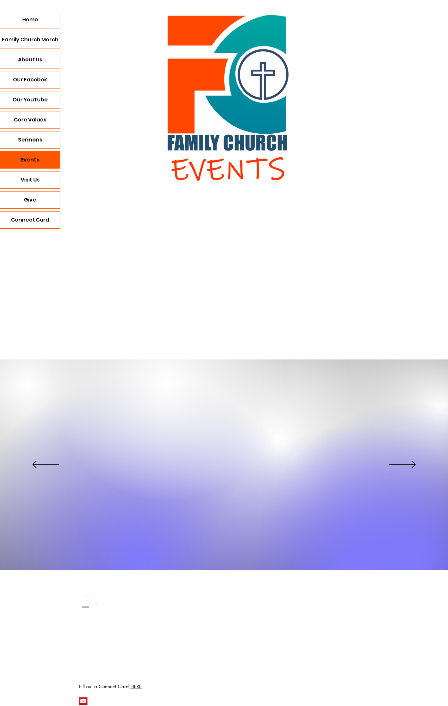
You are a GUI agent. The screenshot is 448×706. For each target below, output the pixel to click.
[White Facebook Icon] (95, 701)
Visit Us (30, 179)
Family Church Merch (30, 39)
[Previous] (45, 465)
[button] (249, 282)
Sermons (30, 139)
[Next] (402, 465)
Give (30, 199)
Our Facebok (30, 79)
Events (30, 159)
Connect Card (30, 219)
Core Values (30, 119)
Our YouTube (30, 99)
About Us (30, 59)
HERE (136, 686)
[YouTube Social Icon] (83, 701)
